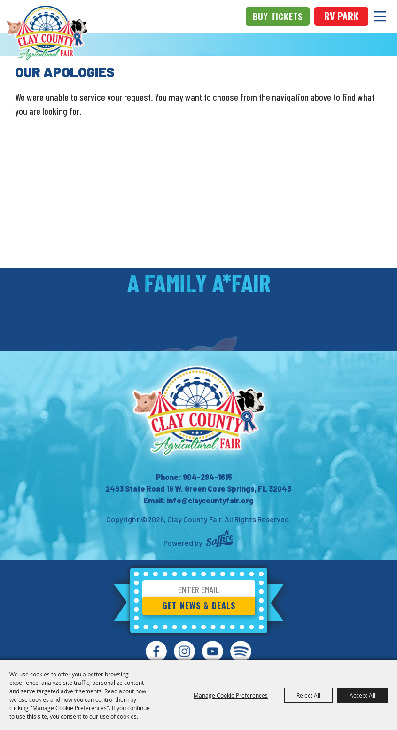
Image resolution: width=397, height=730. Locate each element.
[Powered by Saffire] (219, 540)
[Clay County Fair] (47, 32)
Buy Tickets (278, 16)
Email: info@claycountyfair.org (198, 500)
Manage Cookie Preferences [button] (231, 695)
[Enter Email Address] (198, 591)
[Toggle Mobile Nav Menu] (380, 16)
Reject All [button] (308, 695)
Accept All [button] (362, 695)
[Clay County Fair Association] (198, 411)
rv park (341, 16)
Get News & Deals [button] (198, 605)
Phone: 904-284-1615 (194, 476)
